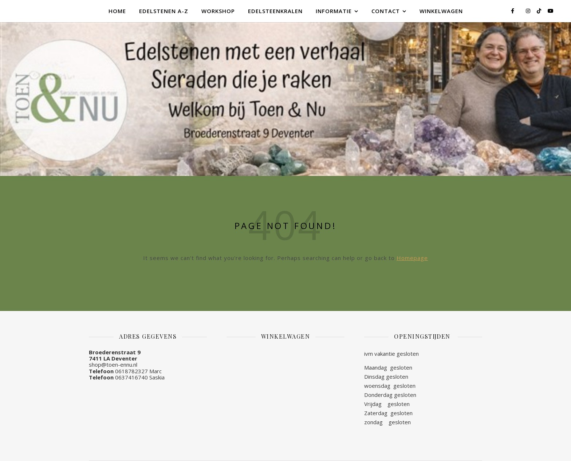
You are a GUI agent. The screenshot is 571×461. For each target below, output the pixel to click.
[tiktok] (540, 10)
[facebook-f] (513, 10)
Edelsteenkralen (275, 11)
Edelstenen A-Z (163, 11)
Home (117, 11)
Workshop (218, 11)
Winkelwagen (441, 11)
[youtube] (551, 10)
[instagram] (529, 10)
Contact (385, 11)
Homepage (412, 257)
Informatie (334, 11)
